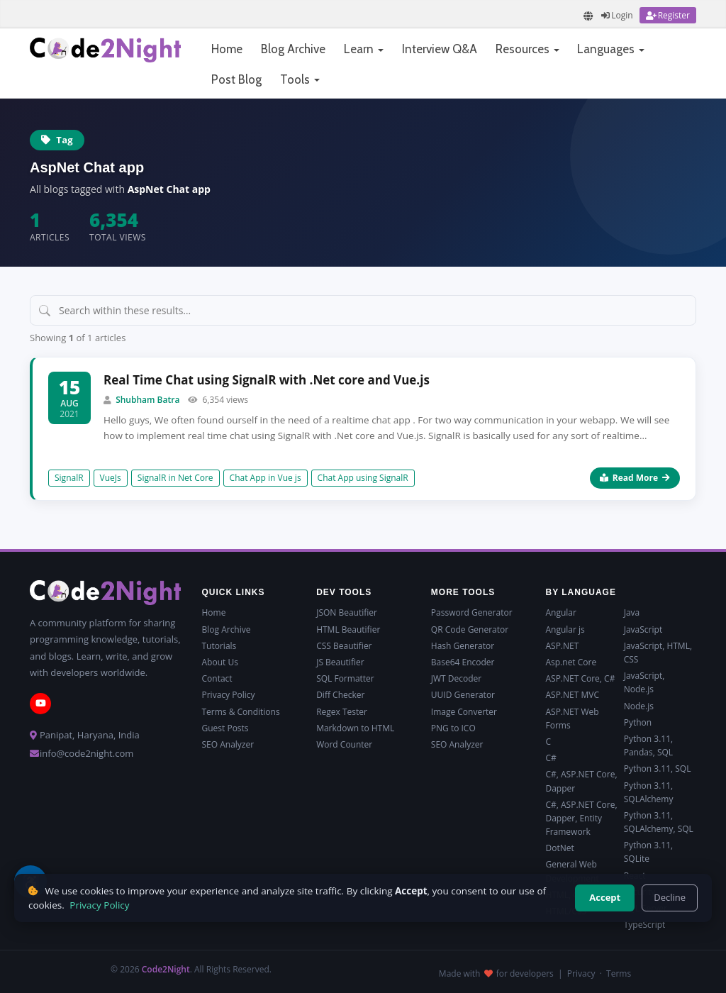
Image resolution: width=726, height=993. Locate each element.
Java (632, 612)
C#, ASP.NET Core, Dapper (581, 781)
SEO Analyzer (228, 744)
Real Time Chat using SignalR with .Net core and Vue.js (267, 380)
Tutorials (219, 646)
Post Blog (236, 79)
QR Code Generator (469, 629)
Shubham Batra (147, 400)
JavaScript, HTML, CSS (658, 652)
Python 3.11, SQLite (648, 852)
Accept (604, 897)
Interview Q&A (439, 49)
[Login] (616, 15)
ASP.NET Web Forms (571, 718)
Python (638, 722)
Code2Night (166, 969)
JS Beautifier (340, 662)
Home (226, 49)
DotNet (559, 848)
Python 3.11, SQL (657, 768)
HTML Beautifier (348, 629)
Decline (670, 897)
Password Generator (472, 612)
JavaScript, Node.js (644, 682)
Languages (610, 49)
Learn (364, 49)
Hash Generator (462, 646)
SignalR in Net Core (175, 478)
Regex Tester (341, 712)
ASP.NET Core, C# (580, 678)
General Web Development (571, 871)
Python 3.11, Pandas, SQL (648, 745)
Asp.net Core (570, 662)
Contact (217, 678)
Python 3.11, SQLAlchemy (649, 792)
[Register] (668, 15)
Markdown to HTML (355, 728)
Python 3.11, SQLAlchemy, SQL (658, 822)
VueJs (110, 478)
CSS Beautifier (344, 646)
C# (550, 758)
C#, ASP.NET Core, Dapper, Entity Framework (581, 818)
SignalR (69, 478)
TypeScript (645, 925)
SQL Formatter (345, 678)
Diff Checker (340, 695)
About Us (220, 662)
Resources (527, 49)
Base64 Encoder (463, 662)
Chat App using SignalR (363, 478)
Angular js (564, 629)
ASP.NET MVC (571, 695)
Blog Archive (293, 49)
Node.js (639, 706)
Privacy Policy (228, 695)
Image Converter (464, 712)
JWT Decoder (456, 678)
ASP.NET (562, 646)
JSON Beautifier (346, 612)
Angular (560, 612)
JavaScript (643, 629)
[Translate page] (588, 16)
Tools (300, 79)
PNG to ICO (453, 728)
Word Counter (344, 744)
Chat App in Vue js (265, 478)
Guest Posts (225, 728)
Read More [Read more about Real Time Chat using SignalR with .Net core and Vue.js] (635, 478)
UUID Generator (463, 695)
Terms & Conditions (241, 712)
